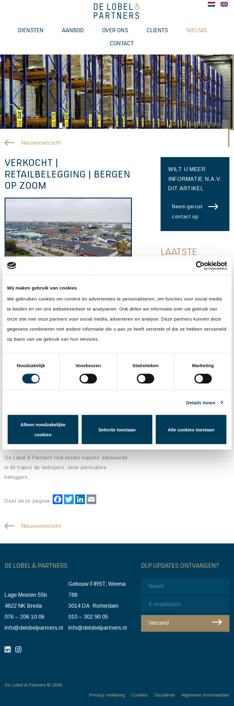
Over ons (115, 30)
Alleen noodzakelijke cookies (43, 429)
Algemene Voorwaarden (205, 694)
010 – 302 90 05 (88, 617)
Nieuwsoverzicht (41, 143)
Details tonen (200, 402)
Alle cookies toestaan (191, 429)
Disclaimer (164, 694)
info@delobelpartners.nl (34, 628)
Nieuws (196, 30)
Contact (122, 43)
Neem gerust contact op (187, 211)
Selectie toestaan (117, 429)
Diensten (31, 30)
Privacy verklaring (107, 694)
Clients (157, 30)
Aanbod (73, 30)
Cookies (139, 694)
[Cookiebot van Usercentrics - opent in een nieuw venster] (200, 265)
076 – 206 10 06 (24, 617)
